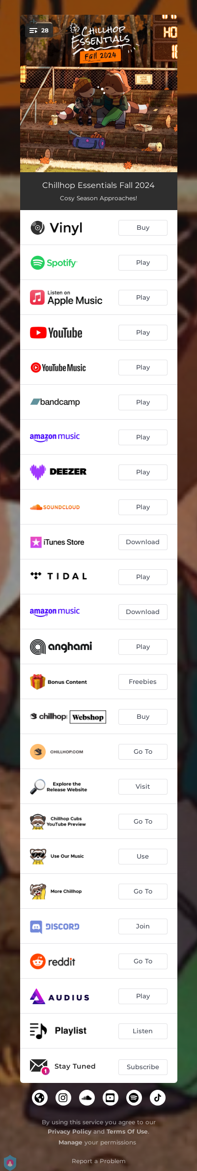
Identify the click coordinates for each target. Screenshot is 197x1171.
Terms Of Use (127, 1131)
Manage (70, 1142)
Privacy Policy (69, 1131)
